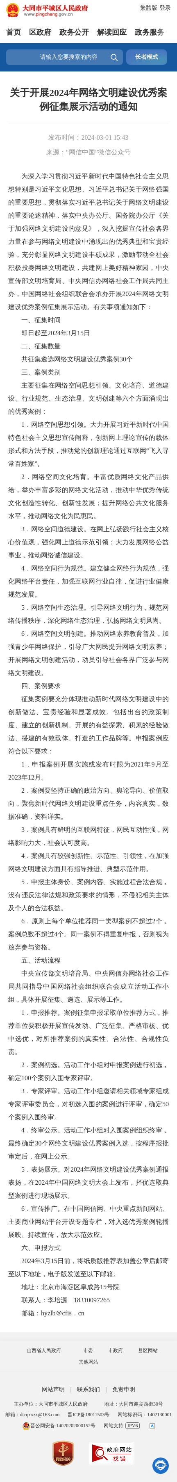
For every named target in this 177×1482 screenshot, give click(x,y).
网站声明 (53, 1389)
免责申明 (123, 1389)
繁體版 (148, 8)
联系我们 (88, 1389)
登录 (165, 8)
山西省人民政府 (44, 1350)
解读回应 (112, 32)
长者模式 (146, 57)
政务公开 (74, 32)
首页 (13, 32)
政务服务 (149, 32)
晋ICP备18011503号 (88, 1414)
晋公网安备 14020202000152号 (58, 1426)
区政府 (40, 32)
